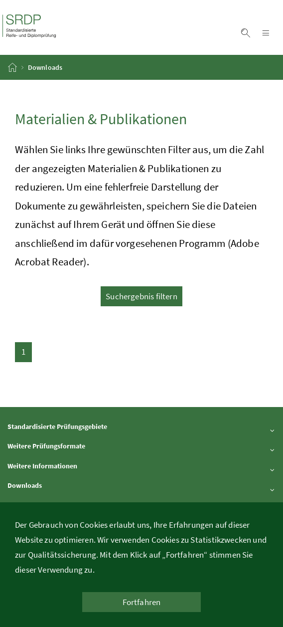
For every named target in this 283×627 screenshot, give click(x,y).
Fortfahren (142, 602)
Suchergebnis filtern (141, 296)
